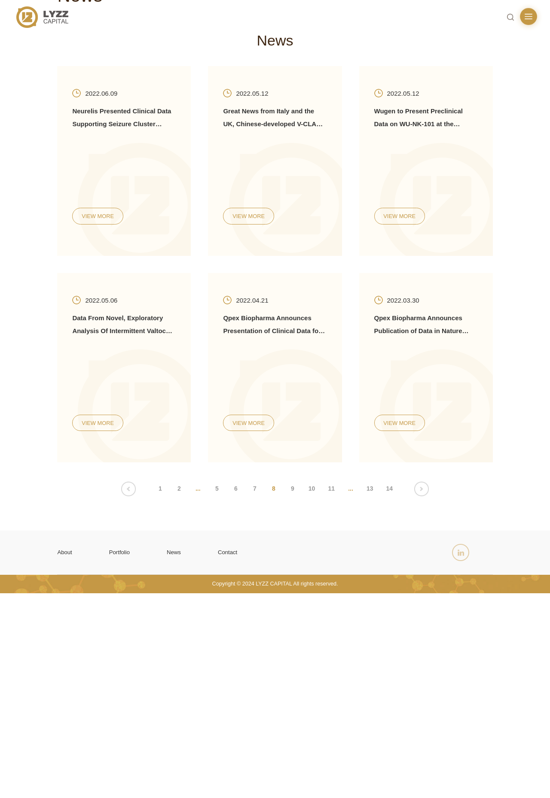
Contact (240, 752)
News (183, 752)
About (66, 752)
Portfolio (125, 752)
